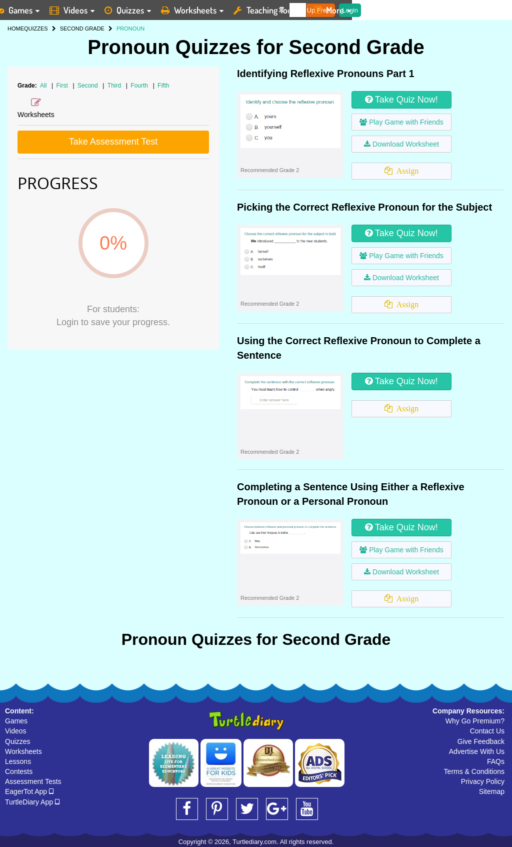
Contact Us (487, 731)
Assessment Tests (33, 781)
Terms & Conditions (474, 771)
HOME (16, 29)
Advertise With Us (476, 751)
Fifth (163, 85)
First (63, 85)
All (43, 85)
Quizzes (17, 741)
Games (16, 721)
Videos (15, 731)
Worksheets (23, 751)
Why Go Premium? (475, 721)
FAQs (495, 761)
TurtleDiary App (32, 802)
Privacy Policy (482, 781)
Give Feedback (481, 741)
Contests (18, 771)
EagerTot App (29, 791)
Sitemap (491, 791)
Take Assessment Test (113, 142)
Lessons (18, 761)
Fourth (140, 85)
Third (115, 85)
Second (89, 85)
